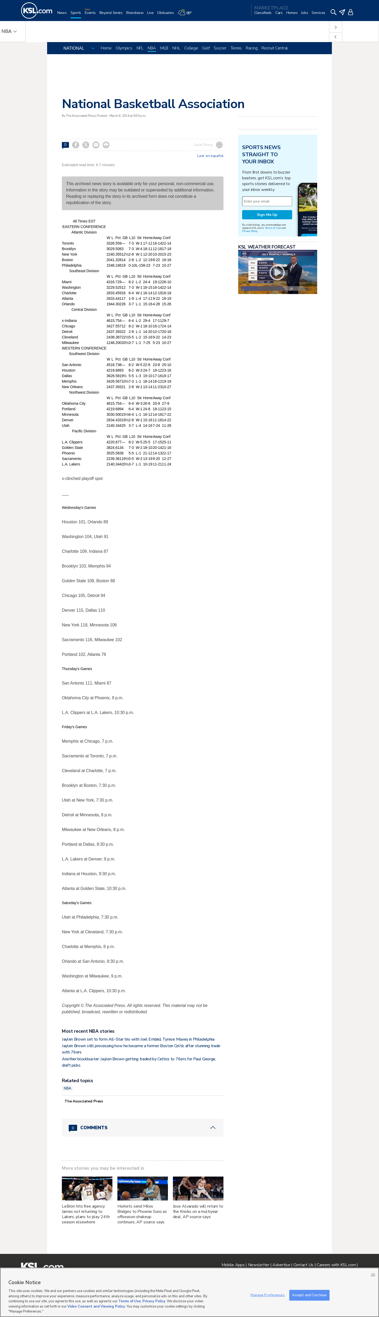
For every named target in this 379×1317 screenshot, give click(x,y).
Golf (206, 48)
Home (106, 48)
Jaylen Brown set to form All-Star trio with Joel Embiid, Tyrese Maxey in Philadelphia (138, 1039)
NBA (152, 48)
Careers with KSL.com (336, 1265)
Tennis (236, 48)
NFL (140, 48)
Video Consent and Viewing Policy (96, 1306)
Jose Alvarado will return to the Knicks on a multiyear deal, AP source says (198, 1211)
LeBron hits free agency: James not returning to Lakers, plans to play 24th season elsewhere (85, 1214)
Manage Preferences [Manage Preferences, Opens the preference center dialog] (268, 1295)
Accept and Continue (309, 1295)
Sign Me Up (267, 214)
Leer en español (210, 156)
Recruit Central (275, 48)
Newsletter (258, 1265)
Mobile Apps (233, 1265)
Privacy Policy (249, 231)
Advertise (281, 1265)
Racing (251, 48)
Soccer (220, 48)
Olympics (124, 48)
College (191, 48)
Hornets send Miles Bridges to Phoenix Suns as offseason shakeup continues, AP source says (142, 1214)
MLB (164, 48)
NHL (176, 48)
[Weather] (187, 15)
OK (373, 1275)
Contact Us (303, 1265)
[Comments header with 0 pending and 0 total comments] (142, 1128)
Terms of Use (273, 228)
